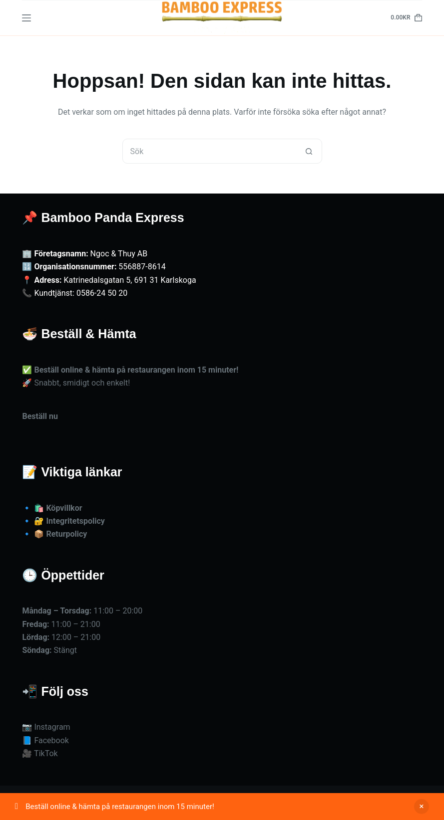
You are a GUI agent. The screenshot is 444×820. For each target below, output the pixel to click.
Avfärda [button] (421, 806)
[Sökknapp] (309, 151)
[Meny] (26, 17)
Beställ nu (39, 416)
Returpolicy (66, 534)
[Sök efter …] (210, 151)
